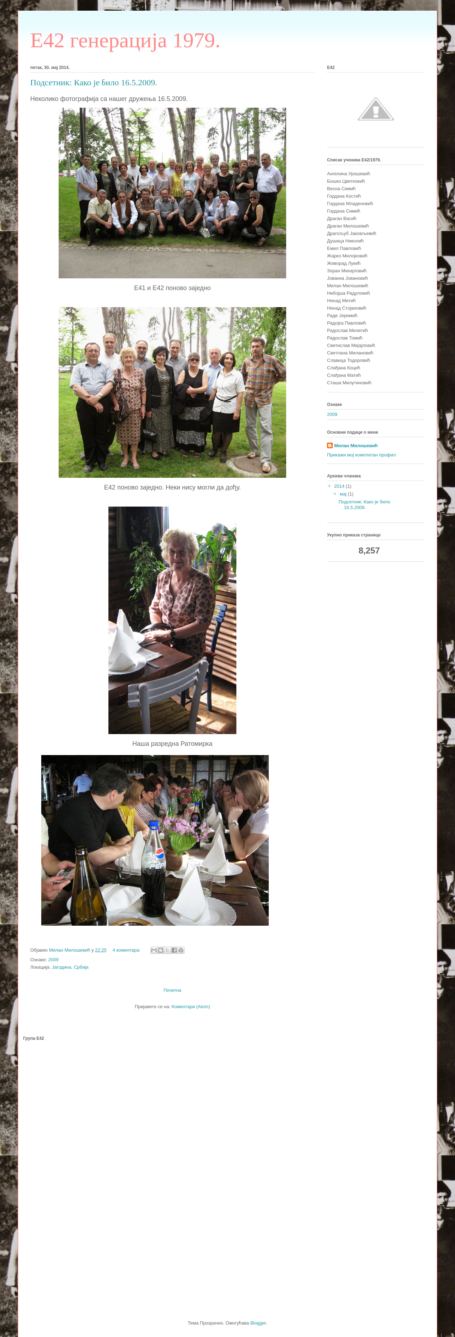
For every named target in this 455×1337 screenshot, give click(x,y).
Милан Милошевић (356, 445)
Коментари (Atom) (191, 1006)
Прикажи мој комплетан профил (361, 455)
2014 (340, 486)
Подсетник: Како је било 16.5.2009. (93, 82)
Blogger (258, 1323)
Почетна (172, 990)
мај (344, 494)
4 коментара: (126, 950)
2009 (53, 959)
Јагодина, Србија (70, 967)
